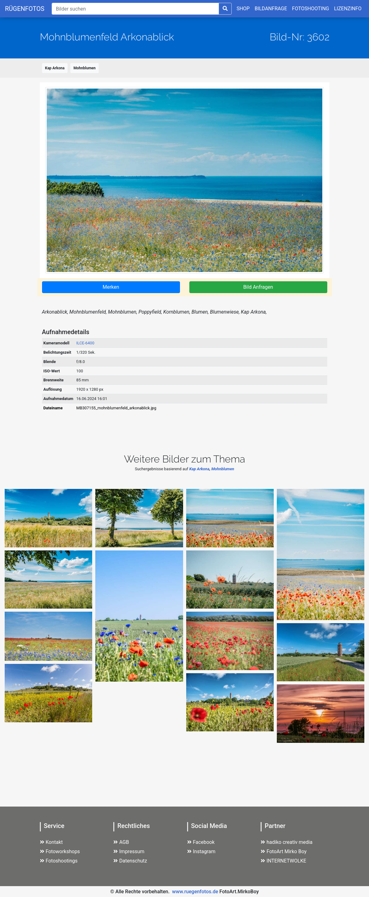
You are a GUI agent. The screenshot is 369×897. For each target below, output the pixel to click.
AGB (121, 842)
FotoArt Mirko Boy (284, 851)
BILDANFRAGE (271, 9)
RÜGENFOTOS (24, 8)
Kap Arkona (55, 68)
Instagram (201, 851)
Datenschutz (130, 861)
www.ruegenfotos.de (195, 892)
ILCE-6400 (85, 343)
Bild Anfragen (258, 287)
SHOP (243, 9)
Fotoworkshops (60, 851)
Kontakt (51, 842)
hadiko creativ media (286, 842)
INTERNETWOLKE (283, 861)
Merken (110, 287)
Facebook (201, 842)
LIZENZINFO (348, 9)
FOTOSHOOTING (310, 9)
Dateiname (53, 408)
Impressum (128, 851)
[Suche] (135, 9)
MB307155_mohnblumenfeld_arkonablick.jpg (116, 408)
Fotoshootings (59, 861)
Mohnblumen (84, 68)
